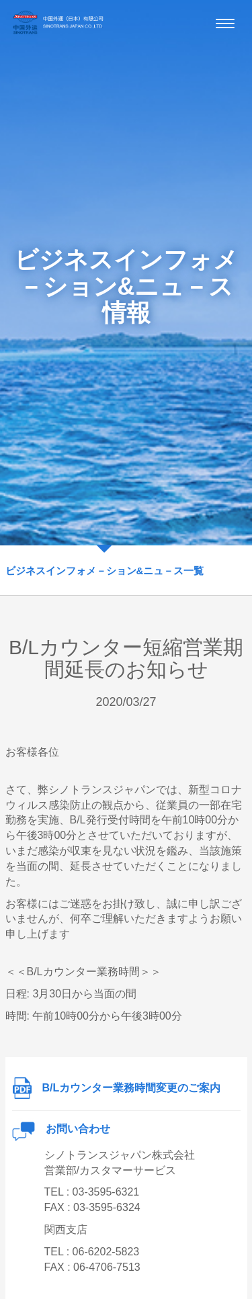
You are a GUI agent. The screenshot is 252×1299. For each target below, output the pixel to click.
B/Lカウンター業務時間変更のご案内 (116, 1087)
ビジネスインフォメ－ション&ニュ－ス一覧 (104, 570)
